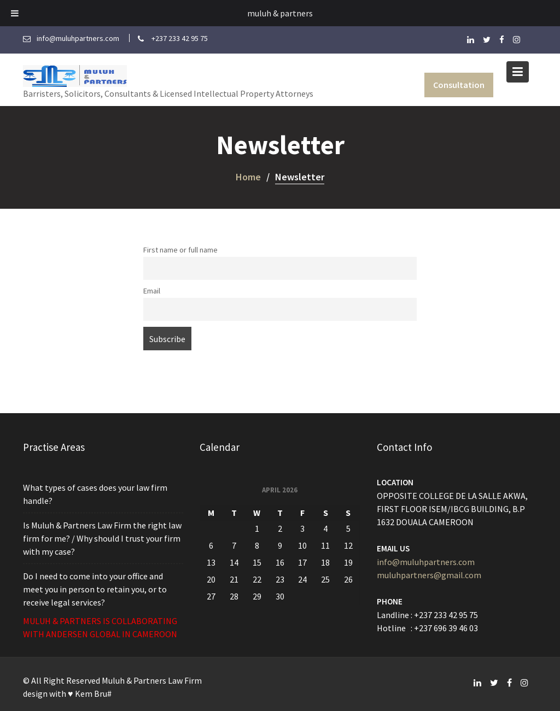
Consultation (459, 84)
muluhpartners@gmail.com (429, 574)
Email (151, 291)
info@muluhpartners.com (425, 561)
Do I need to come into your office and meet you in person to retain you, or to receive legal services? (95, 588)
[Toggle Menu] (15, 13)
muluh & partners (280, 13)
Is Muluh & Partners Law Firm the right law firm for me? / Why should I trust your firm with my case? (102, 538)
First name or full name (180, 250)
